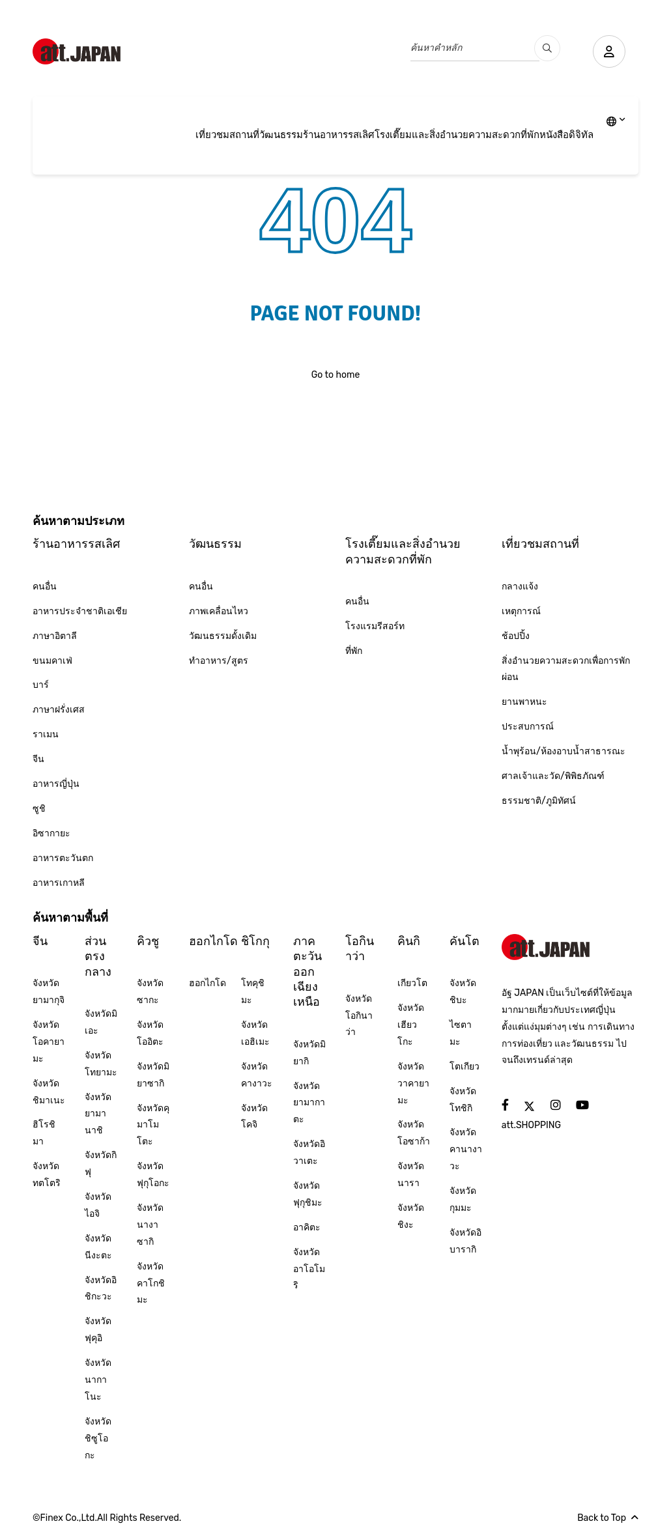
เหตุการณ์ (521, 611)
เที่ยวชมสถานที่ (227, 135)
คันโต (464, 941)
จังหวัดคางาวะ (256, 1075)
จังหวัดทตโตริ (47, 1175)
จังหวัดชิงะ (410, 1216)
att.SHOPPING (531, 1125)
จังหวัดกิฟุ (101, 1164)
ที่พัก (353, 651)
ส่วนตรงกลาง (98, 956)
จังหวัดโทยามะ (101, 1064)
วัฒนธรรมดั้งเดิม (223, 636)
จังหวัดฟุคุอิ (98, 1330)
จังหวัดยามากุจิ (48, 992)
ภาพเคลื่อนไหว (218, 611)
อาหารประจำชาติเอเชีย (80, 611)
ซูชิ (39, 808)
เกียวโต (412, 983)
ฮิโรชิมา (44, 1133)
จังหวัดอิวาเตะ (309, 1153)
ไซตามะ (461, 1033)
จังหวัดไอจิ (98, 1205)
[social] (505, 1105)
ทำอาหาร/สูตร (218, 660)
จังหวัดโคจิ (254, 1117)
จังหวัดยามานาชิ (98, 1114)
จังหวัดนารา (410, 1175)
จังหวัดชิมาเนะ (49, 1092)
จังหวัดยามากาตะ (309, 1103)
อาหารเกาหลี (59, 882)
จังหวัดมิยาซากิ (153, 1075)
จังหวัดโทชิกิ (463, 1100)
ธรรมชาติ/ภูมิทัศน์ (539, 800)
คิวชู (148, 941)
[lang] (616, 122)
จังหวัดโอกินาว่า (359, 1015)
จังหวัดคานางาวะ (466, 1149)
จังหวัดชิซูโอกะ (98, 1438)
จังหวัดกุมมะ (463, 1199)
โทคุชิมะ (252, 992)
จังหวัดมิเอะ (101, 1022)
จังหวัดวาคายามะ (413, 1083)
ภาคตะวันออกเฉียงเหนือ (307, 972)
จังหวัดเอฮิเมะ (255, 1033)
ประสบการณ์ (528, 726)
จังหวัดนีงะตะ (98, 1247)
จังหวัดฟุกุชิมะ (307, 1194)
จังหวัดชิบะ (463, 992)
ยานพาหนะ (524, 701)
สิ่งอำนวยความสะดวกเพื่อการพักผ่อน (566, 669)
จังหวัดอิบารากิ (465, 1241)
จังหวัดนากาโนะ (98, 1379)
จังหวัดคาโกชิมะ (151, 1283)
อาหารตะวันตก (63, 858)
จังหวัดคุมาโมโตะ (153, 1125)
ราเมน (46, 734)
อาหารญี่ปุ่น (56, 783)
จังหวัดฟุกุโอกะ (153, 1175)
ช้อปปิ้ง (516, 636)
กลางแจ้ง (520, 586)
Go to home (335, 374)
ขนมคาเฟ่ (52, 660)
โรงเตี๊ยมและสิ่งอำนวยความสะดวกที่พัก (457, 135)
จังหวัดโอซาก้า (413, 1133)
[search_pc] (547, 48)
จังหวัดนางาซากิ (150, 1224)
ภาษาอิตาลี (55, 636)
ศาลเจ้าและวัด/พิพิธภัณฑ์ (553, 776)
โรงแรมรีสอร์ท (375, 626)
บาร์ (41, 684)
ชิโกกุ (255, 941)
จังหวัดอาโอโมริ (309, 1269)
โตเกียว (464, 1066)
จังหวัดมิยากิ (309, 1053)
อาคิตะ (307, 1227)
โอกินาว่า (359, 948)
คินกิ (408, 941)
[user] (609, 51)
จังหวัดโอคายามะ (48, 1041)
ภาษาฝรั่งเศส (59, 709)
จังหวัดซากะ (150, 992)
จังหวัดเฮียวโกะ (410, 1024)
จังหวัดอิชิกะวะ (101, 1289)
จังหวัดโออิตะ (150, 1033)
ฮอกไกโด (213, 941)
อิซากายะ (51, 833)
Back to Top (607, 1517)
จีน (38, 759)
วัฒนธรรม (281, 135)
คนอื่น (45, 586)
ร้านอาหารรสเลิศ (339, 135)
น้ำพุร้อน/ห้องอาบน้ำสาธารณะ (563, 751)
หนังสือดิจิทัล (566, 135)
